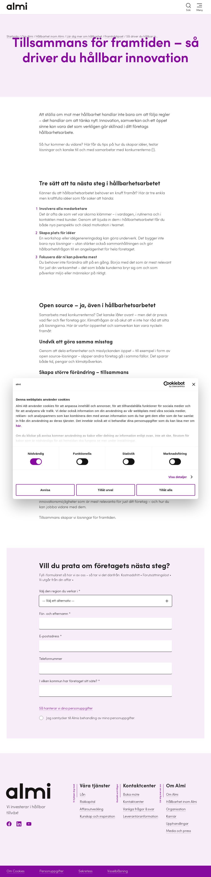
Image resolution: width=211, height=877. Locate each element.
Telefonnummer (50, 659)
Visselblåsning (117, 871)
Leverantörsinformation (140, 816)
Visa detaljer (177, 477)
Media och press (178, 831)
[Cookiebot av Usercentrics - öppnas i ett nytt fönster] (167, 384)
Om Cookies (16, 871)
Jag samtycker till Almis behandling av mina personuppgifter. (90, 718)
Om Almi (27, 36)
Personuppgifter (51, 871)
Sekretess (86, 871)
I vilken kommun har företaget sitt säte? (68, 681)
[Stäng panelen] (193, 384)
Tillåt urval (105, 489)
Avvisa (45, 489)
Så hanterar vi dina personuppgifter (66, 708)
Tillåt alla (165, 489)
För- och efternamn (53, 614)
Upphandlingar (177, 824)
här (18, 425)
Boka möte (131, 794)
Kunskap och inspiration (97, 816)
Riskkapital (87, 802)
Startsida (13, 36)
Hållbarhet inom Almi (50, 36)
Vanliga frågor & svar (138, 809)
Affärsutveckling (91, 809)
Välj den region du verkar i (58, 591)
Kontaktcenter (133, 802)
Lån (82, 794)
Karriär (171, 816)
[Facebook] (9, 824)
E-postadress (49, 636)
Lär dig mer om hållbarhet (84, 36)
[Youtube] (28, 824)
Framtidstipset (114, 36)
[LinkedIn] (18, 824)
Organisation (176, 809)
